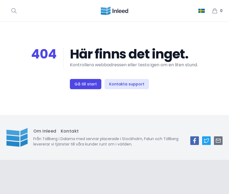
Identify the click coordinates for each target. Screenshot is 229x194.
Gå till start (85, 84)
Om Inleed (44, 131)
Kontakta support (126, 84)
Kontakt (70, 131)
